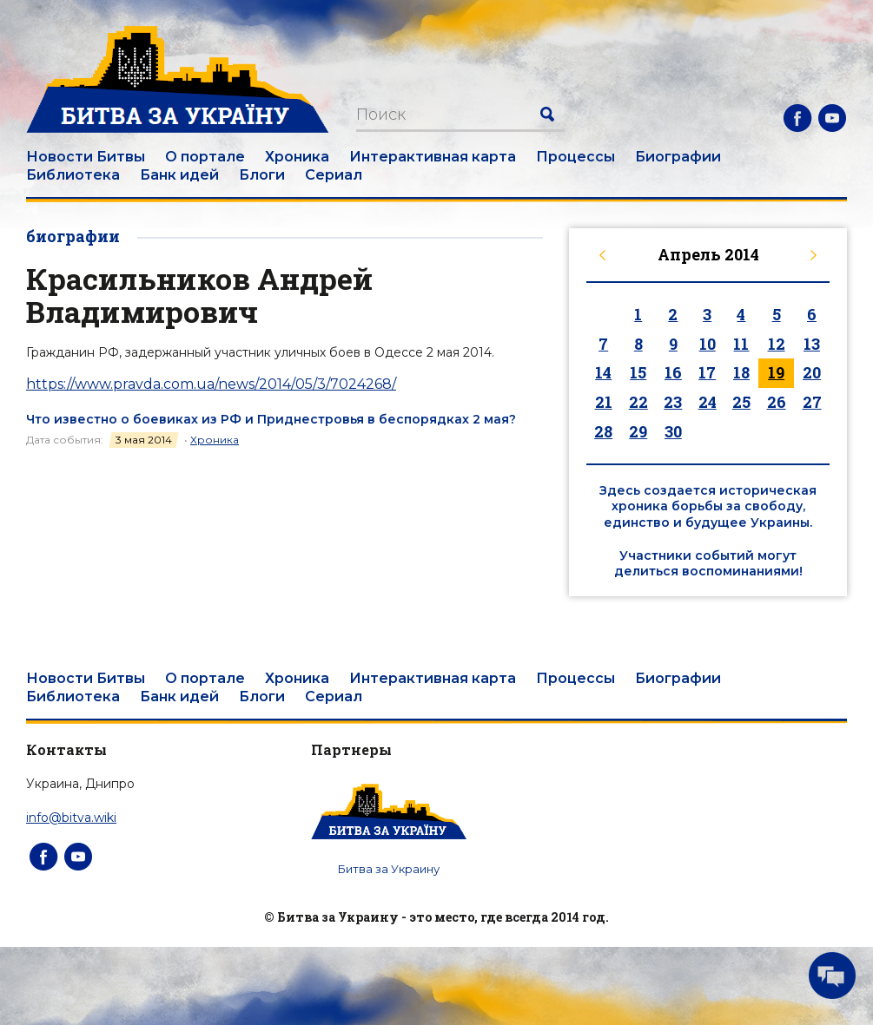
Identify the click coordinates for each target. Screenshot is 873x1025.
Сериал (333, 175)
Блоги (262, 175)
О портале (205, 156)
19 (776, 372)
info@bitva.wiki (71, 817)
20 (812, 372)
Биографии (678, 156)
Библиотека (73, 175)
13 (812, 343)
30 (673, 431)
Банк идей (179, 175)
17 (707, 372)
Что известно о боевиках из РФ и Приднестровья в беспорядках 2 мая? (271, 419)
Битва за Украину (389, 869)
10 (707, 343)
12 (776, 343)
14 (603, 372)
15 (638, 372)
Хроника (297, 156)
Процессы (575, 156)
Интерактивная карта (432, 156)
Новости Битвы (85, 156)
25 (741, 401)
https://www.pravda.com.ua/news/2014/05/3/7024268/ (211, 384)
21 (603, 401)
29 (638, 431)
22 (638, 401)
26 (776, 401)
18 (741, 372)
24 (707, 401)
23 (673, 401)
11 (741, 343)
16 (673, 372)
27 (812, 401)
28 (603, 431)
